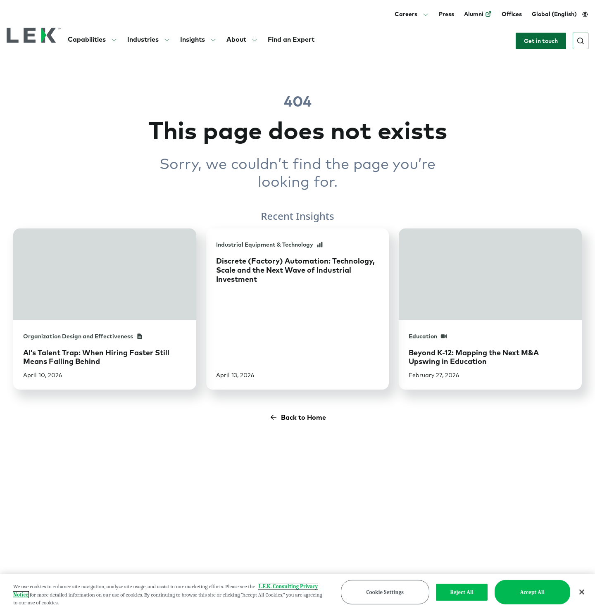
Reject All (462, 598)
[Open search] (580, 41)
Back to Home (297, 417)
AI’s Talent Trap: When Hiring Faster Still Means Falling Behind (96, 357)
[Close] (582, 598)
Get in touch (541, 41)
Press (446, 14)
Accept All (532, 598)
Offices (512, 14)
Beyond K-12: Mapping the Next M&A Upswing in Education (474, 357)
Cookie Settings (385, 598)
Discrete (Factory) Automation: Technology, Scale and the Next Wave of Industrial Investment (295, 269)
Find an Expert (291, 39)
